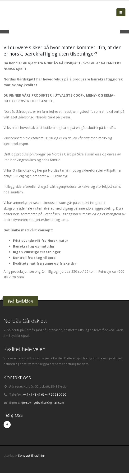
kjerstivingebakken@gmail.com (42, 403)
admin (39, 456)
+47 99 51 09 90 (55, 395)
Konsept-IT (25, 456)
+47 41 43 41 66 (33, 395)
